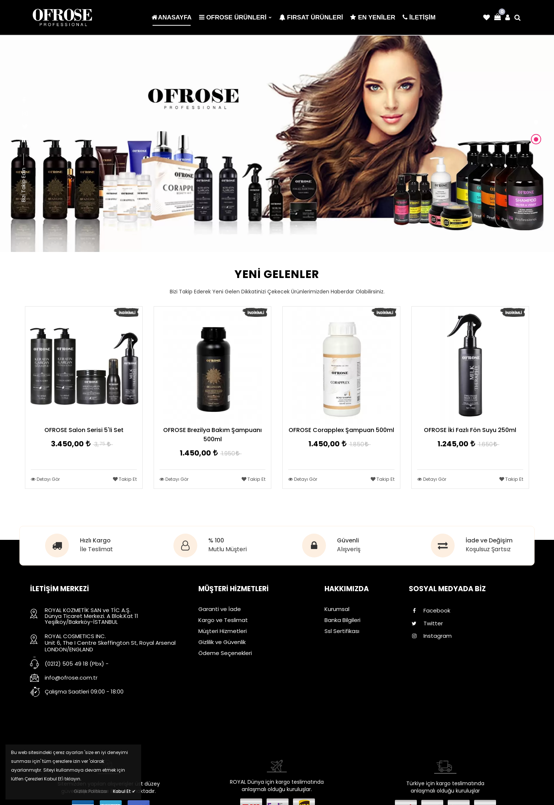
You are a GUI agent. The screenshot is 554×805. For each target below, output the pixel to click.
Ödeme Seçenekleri (225, 653)
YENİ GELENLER (277, 274)
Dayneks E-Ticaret (253, 794)
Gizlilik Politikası (90, 791)
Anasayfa (171, 17)
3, (102, 444)
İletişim (334, 642)
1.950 (230, 453)
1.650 (487, 444)
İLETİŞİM (419, 17)
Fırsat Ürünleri (311, 17)
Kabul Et (124, 791)
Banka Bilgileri (342, 620)
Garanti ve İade (219, 609)
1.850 (359, 444)
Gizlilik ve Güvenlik (222, 642)
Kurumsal (336, 609)
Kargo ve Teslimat (223, 620)
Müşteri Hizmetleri (222, 631)
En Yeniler (372, 17)
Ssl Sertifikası (341, 631)
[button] (536, 123)
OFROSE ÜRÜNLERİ (235, 17)
